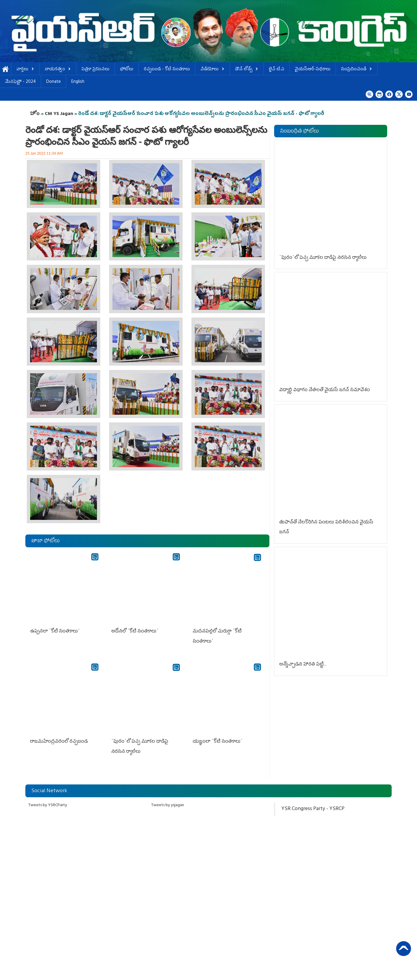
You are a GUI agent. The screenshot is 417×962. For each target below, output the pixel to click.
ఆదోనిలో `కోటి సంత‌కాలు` (134, 631)
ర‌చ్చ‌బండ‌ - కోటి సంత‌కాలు (167, 69)
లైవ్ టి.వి (276, 69)
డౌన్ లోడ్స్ (246, 69)
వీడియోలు (212, 69)
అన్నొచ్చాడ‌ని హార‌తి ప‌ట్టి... (302, 664)
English (77, 82)
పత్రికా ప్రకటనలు (95, 69)
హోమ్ (5, 69)
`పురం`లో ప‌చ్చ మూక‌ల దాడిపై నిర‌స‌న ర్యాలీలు (323, 258)
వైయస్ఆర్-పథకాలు (312, 69)
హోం (35, 114)
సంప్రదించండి (356, 69)
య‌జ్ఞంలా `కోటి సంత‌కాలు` (218, 741)
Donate (53, 82)
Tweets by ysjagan (167, 805)
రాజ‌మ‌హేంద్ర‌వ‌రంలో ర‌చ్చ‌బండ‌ (59, 741)
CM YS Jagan (59, 114)
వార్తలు (25, 69)
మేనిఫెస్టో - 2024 (20, 82)
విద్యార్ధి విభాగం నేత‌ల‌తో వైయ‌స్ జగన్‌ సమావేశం (324, 390)
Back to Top (403, 948)
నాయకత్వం (58, 69)
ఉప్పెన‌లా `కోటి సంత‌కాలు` (55, 631)
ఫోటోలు (126, 69)
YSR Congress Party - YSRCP (313, 809)
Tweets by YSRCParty (47, 805)
